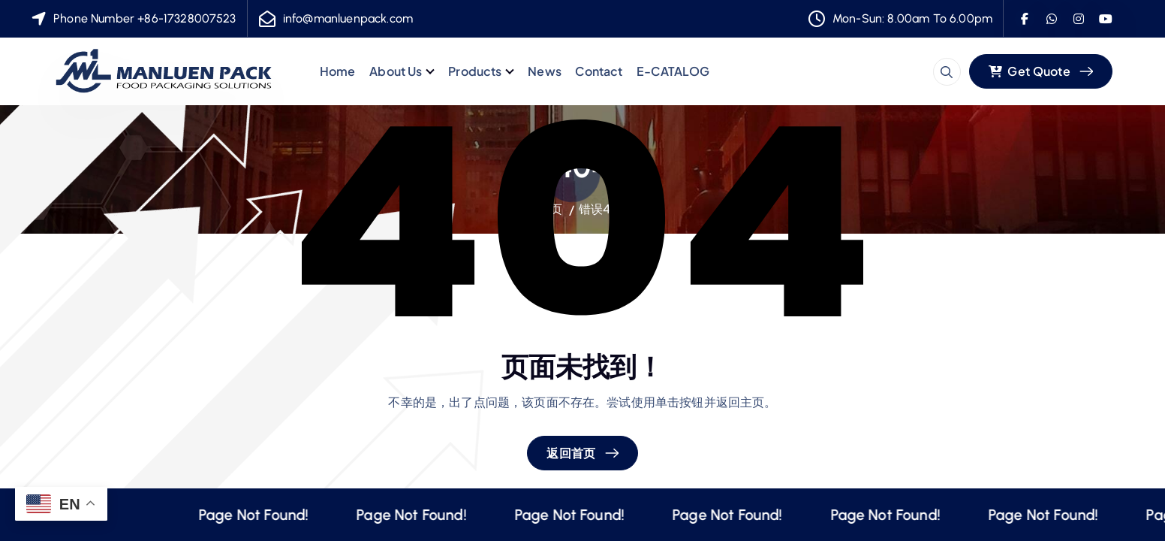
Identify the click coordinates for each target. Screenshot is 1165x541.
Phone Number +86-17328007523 (144, 18)
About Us (395, 71)
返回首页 (570, 453)
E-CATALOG (673, 71)
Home (338, 71)
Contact (598, 71)
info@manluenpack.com (348, 18)
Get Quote (1029, 71)
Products (474, 71)
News (544, 71)
